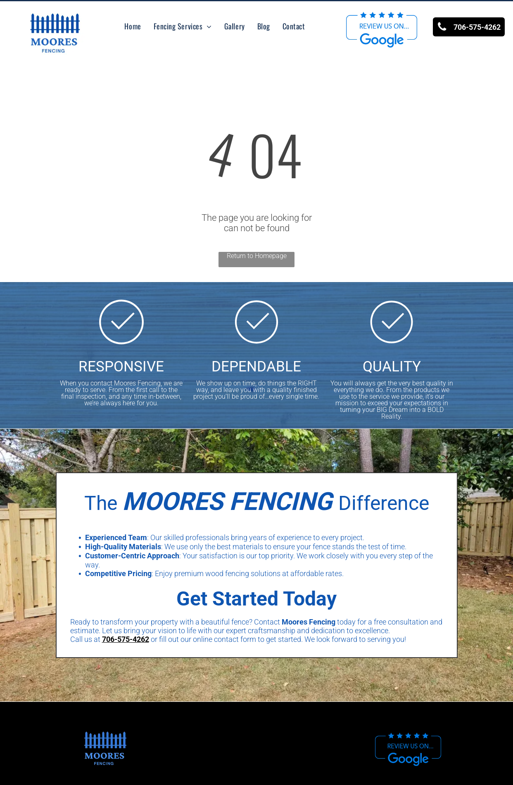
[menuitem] (132, 26)
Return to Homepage (257, 256)
